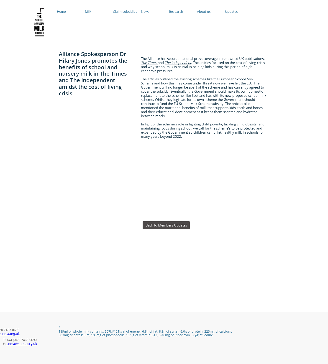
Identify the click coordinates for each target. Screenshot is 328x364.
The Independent (178, 62)
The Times (149, 62)
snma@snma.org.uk (22, 343)
